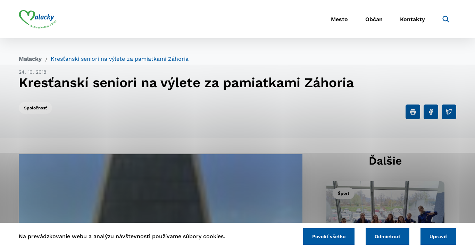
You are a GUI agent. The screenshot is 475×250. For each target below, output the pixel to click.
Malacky (30, 59)
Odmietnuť (387, 236)
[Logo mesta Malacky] (38, 19)
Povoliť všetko (328, 236)
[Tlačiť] (413, 112)
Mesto (339, 19)
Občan (374, 19)
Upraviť (438, 236)
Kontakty (412, 19)
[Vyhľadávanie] (445, 19)
